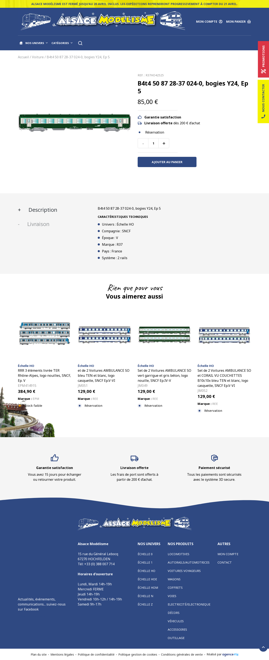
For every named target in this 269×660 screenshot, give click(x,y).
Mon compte (228, 554)
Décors (173, 613)
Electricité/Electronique (189, 604)
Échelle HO (146, 571)
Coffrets (175, 588)
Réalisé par (223, 654)
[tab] (54, 210)
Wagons (174, 579)
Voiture (38, 57)
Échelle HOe (147, 579)
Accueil (23, 57)
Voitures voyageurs (184, 571)
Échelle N (145, 596)
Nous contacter (263, 101)
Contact (225, 562)
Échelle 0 (145, 554)
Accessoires (177, 629)
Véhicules (176, 621)
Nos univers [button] (36, 43)
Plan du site (39, 654)
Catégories (62, 43)
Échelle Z (145, 604)
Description (42, 209)
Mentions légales (62, 654)
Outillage (176, 638)
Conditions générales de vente (182, 654)
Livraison (37, 224)
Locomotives (178, 554)
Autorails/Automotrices (189, 562)
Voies (172, 596)
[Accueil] (21, 43)
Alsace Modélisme (32, 616)
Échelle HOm (148, 588)
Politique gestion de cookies (137, 654)
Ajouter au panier (167, 162)
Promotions (263, 59)
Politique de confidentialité (96, 654)
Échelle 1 (145, 562)
